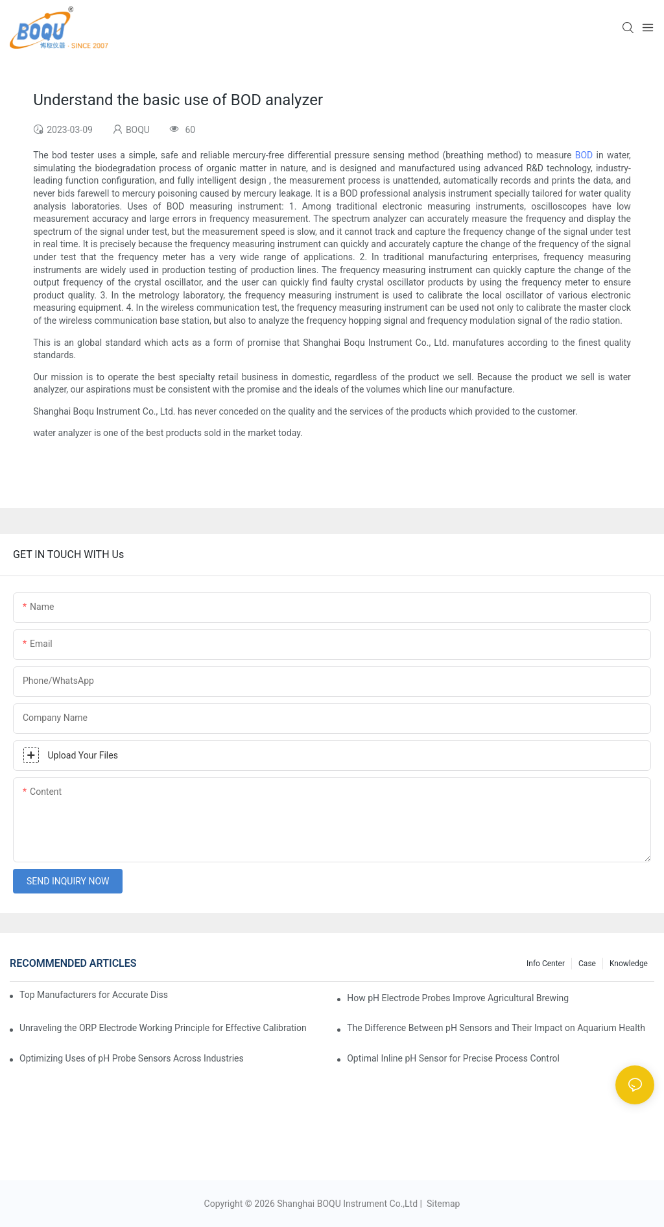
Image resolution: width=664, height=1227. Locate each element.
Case (587, 963)
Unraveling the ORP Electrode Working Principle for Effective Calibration (163, 1028)
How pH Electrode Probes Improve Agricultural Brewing (458, 998)
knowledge (629, 963)
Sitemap (442, 1203)
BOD (584, 155)
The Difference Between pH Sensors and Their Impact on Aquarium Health (496, 1028)
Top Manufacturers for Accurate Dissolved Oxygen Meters (93, 995)
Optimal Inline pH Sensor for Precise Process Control (453, 1058)
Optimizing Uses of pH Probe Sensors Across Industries (131, 1058)
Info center (546, 963)
